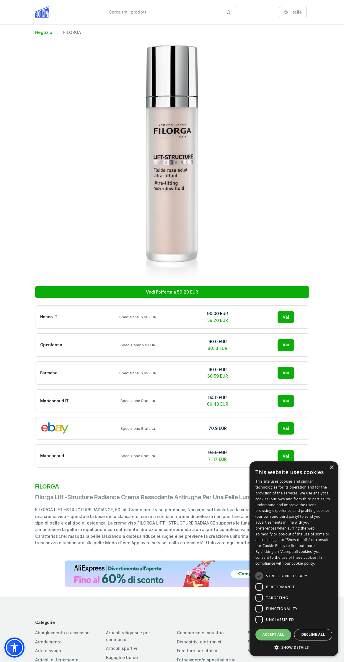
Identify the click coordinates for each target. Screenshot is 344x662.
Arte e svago (48, 650)
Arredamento (48, 641)
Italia (293, 11)
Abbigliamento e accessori (62, 632)
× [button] (331, 468)
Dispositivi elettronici (199, 641)
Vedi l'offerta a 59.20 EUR (172, 291)
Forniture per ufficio (197, 650)
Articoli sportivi (121, 648)
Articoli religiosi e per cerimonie (128, 636)
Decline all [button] (313, 634)
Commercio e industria (200, 632)
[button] (14, 647)
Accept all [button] (273, 634)
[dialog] (294, 558)
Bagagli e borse (122, 657)
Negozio (43, 32)
